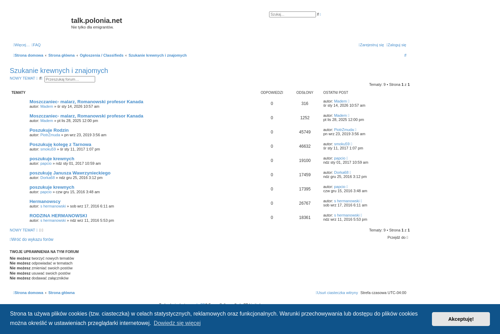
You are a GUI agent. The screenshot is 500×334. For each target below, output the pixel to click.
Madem (46, 106)
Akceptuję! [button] (461, 319)
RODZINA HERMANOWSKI (58, 215)
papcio (45, 163)
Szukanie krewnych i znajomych (59, 70)
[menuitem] (36, 45)
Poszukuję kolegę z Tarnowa (60, 144)
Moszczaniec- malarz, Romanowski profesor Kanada (86, 101)
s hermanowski (53, 206)
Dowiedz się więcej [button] (177, 323)
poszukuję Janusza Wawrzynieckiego (70, 173)
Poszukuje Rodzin (49, 130)
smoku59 (48, 149)
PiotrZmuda (50, 135)
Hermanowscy (45, 201)
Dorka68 (47, 178)
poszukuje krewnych (52, 158)
